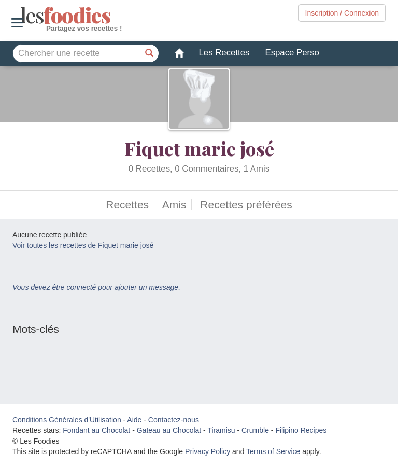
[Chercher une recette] (149, 53)
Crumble (255, 430)
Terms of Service (273, 451)
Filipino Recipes (300, 430)
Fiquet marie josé (199, 148)
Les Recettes (224, 53)
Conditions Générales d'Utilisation (66, 420)
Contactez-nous (173, 420)
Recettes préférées (246, 204)
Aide (134, 420)
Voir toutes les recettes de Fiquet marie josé (82, 245)
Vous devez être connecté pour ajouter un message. (96, 287)
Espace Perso (292, 53)
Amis (174, 204)
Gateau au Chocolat (169, 430)
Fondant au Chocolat (96, 430)
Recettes (127, 204)
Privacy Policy (207, 451)
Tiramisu (221, 430)
